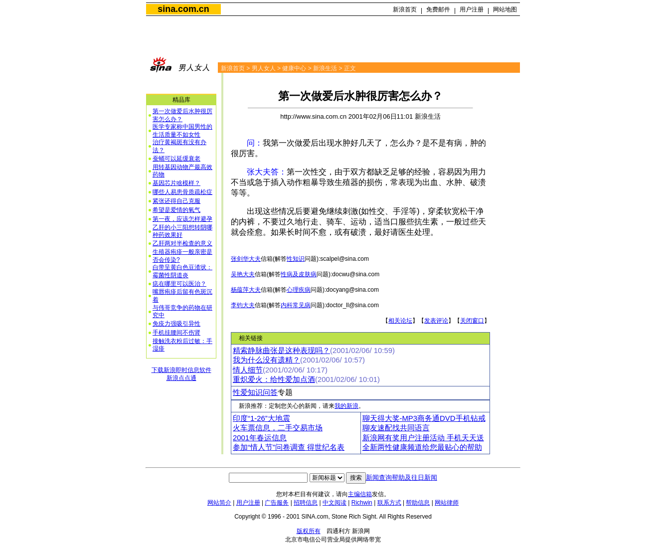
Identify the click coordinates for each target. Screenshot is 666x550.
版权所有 (309, 531)
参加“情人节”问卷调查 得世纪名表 (288, 447)
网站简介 (219, 502)
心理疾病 (299, 289)
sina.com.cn (183, 9)
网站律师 (447, 502)
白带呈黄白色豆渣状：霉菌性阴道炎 (182, 271)
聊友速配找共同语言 (396, 428)
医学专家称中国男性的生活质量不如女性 (182, 130)
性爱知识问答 (255, 392)
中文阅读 (334, 502)
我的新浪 (346, 405)
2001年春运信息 (260, 438)
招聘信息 (306, 502)
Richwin (361, 502)
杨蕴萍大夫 (246, 289)
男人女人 (264, 68)
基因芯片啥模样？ (176, 183)
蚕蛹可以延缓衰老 (176, 158)
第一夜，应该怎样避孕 (182, 218)
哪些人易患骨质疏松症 (182, 191)
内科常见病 (296, 305)
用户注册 (472, 9)
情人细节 (248, 370)
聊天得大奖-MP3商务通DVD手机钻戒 (424, 418)
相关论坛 (400, 320)
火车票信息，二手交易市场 (278, 428)
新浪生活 (325, 68)
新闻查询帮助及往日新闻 (401, 477)
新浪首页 (405, 9)
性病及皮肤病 (299, 274)
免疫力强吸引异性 (176, 323)
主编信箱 (360, 494)
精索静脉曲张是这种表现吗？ (281, 351)
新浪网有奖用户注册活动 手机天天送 (423, 438)
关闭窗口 (472, 320)
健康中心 (294, 68)
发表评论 (436, 320)
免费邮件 (438, 9)
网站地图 (505, 9)
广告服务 (277, 502)
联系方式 (389, 502)
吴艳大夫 (243, 274)
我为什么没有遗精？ (266, 360)
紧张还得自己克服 (176, 200)
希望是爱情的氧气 (176, 209)
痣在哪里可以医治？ (179, 283)
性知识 (296, 258)
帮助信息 (418, 502)
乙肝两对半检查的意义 (182, 243)
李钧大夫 (243, 305)
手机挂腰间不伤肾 (176, 332)
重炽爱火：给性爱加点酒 (274, 379)
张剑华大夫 (246, 258)
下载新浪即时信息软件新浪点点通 (181, 374)
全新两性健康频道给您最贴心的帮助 (422, 447)
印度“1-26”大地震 (261, 418)
